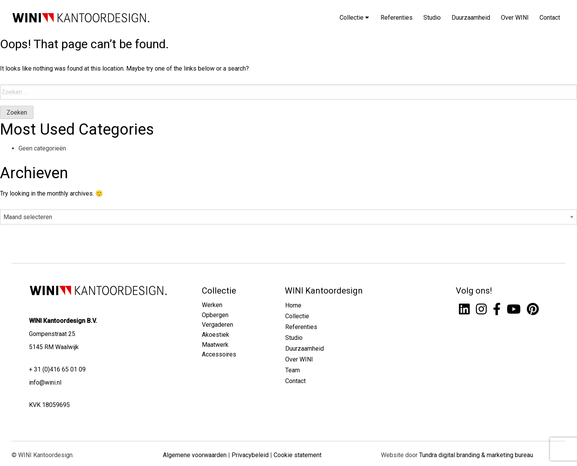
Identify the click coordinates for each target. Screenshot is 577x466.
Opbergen (215, 315)
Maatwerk (215, 344)
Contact (550, 17)
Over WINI (515, 17)
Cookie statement (297, 455)
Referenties (397, 17)
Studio (432, 17)
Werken (212, 305)
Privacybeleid (250, 455)
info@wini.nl (45, 382)
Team (292, 370)
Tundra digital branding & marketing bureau (476, 455)
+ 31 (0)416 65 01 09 (57, 369)
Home (293, 305)
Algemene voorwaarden (195, 455)
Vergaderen (217, 324)
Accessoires (219, 354)
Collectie (354, 17)
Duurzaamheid (471, 17)
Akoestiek (215, 334)
